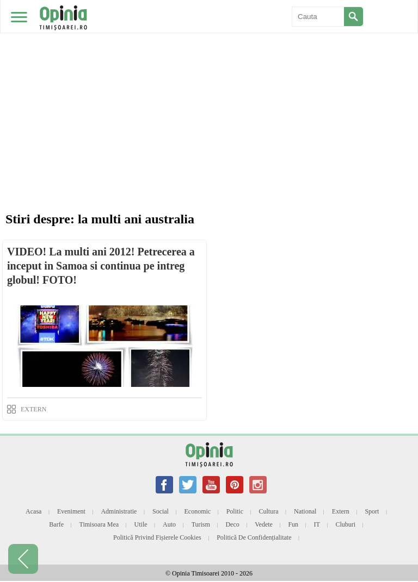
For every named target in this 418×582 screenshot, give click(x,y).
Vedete (264, 524)
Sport (372, 511)
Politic (234, 511)
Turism (201, 524)
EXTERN (33, 409)
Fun (293, 524)
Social (160, 511)
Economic (197, 511)
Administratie (119, 511)
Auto (169, 524)
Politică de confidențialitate (254, 537)
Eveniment (71, 511)
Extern (340, 511)
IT (317, 524)
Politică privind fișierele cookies (157, 537)
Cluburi (345, 524)
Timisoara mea (99, 524)
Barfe (56, 524)
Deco (232, 524)
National (305, 511)
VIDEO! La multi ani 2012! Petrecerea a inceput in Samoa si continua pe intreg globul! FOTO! (101, 266)
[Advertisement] (211, 125)
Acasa (33, 511)
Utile (140, 524)
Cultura (269, 511)
